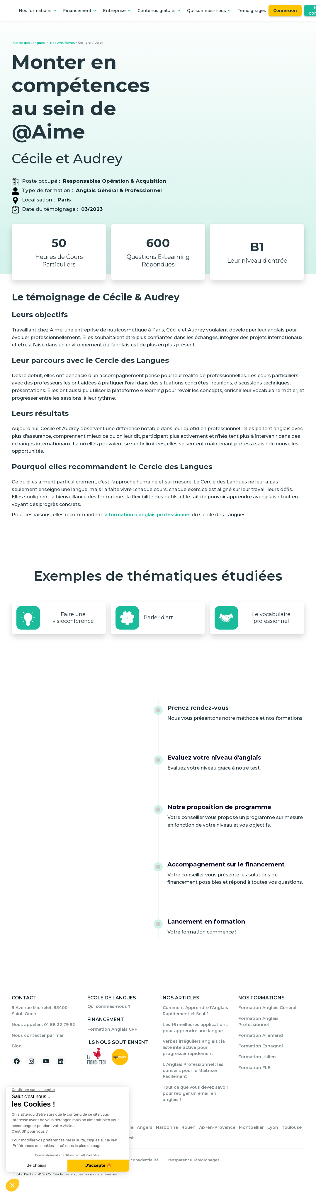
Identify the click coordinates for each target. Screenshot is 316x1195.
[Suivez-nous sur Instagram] (31, 1061)
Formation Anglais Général (267, 1007)
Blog (17, 1046)
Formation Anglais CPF (112, 1029)
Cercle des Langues (29, 43)
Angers (144, 1127)
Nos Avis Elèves (62, 43)
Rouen (188, 1127)
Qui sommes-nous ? (108, 1006)
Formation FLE (254, 1067)
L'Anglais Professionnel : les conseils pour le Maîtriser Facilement (193, 1070)
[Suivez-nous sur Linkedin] (61, 1061)
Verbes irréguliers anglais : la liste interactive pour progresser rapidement (194, 1047)
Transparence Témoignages (192, 1160)
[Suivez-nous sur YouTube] (46, 1061)
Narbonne (167, 1127)
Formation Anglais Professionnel (258, 1021)
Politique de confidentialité (132, 1160)
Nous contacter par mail (38, 1035)
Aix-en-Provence (217, 1127)
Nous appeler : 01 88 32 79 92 (43, 1024)
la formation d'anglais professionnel (147, 514)
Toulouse (292, 1127)
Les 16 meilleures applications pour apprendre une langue (195, 1027)
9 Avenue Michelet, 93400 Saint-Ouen (40, 1010)
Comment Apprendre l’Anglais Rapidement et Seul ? (195, 1010)
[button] (38, 11)
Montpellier (251, 1127)
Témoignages (251, 10)
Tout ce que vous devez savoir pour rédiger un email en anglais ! (195, 1093)
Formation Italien (257, 1056)
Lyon (272, 1127)
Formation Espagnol (260, 1046)
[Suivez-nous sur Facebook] (17, 1061)
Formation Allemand (260, 1035)
